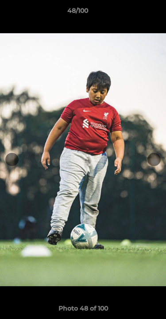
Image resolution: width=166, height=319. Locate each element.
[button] (134, 13)
